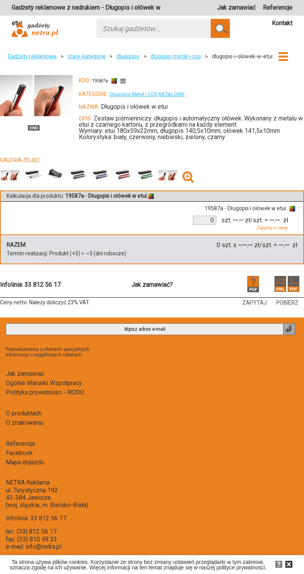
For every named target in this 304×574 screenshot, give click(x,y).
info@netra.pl (43, 546)
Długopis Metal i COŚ (133, 94)
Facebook (19, 453)
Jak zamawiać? (152, 284)
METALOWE (171, 94)
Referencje (277, 7)
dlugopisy (128, 56)
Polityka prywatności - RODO (45, 392)
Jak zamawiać (236, 7)
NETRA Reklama (28, 482)
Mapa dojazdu (25, 462)
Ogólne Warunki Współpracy (44, 383)
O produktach (24, 413)
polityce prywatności (240, 567)
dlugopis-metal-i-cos (176, 56)
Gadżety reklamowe (32, 56)
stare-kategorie (87, 56)
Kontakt (282, 23)
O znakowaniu (24, 422)
